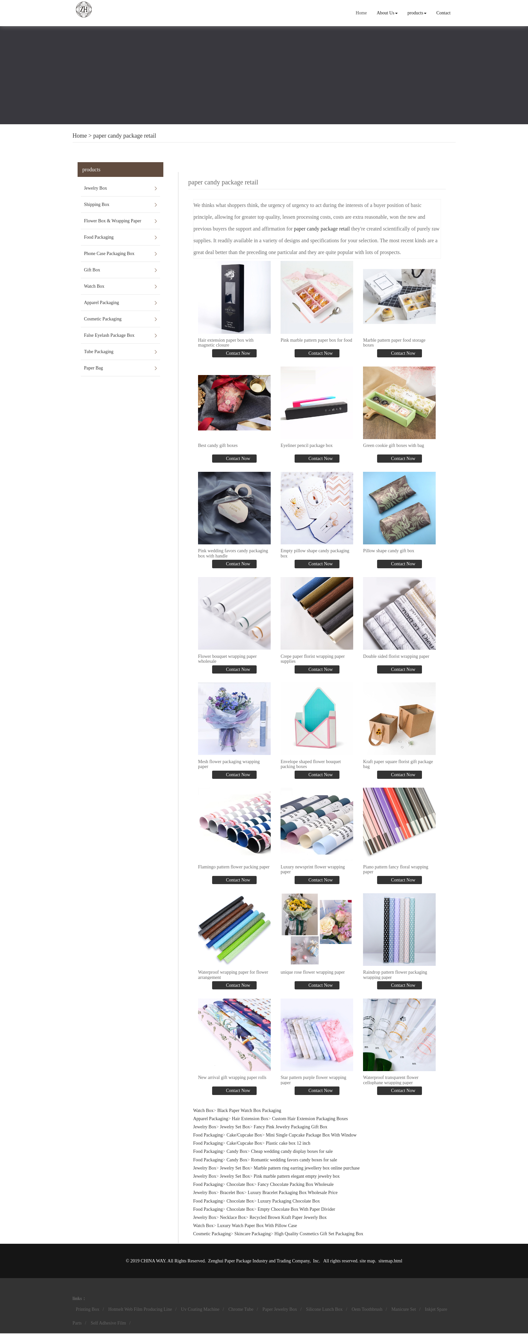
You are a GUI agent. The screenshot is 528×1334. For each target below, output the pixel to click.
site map (367, 1260)
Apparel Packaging (101, 302)
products (417, 12)
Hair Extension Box (250, 1118)
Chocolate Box (240, 1184)
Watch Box (94, 286)
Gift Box (92, 269)
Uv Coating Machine (200, 1309)
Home (361, 12)
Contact (443, 12)
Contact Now (237, 353)
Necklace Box (233, 1217)
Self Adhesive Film (108, 1323)
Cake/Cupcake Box (244, 1135)
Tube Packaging (99, 351)
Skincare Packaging (252, 1233)
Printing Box (88, 1309)
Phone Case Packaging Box (109, 253)
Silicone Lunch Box (324, 1309)
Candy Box (237, 1151)
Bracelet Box (232, 1192)
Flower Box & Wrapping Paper (112, 220)
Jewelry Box (95, 188)
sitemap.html (390, 1260)
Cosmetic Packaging (103, 318)
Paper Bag (93, 368)
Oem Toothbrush (367, 1309)
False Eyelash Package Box (109, 335)
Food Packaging (99, 237)
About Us (387, 12)
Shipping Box (96, 204)
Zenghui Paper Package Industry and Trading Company (259, 1260)
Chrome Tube (241, 1309)
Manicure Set (403, 1309)
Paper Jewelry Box (280, 1309)
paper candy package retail (124, 135)
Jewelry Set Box (235, 1126)
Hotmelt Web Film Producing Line (140, 1309)
